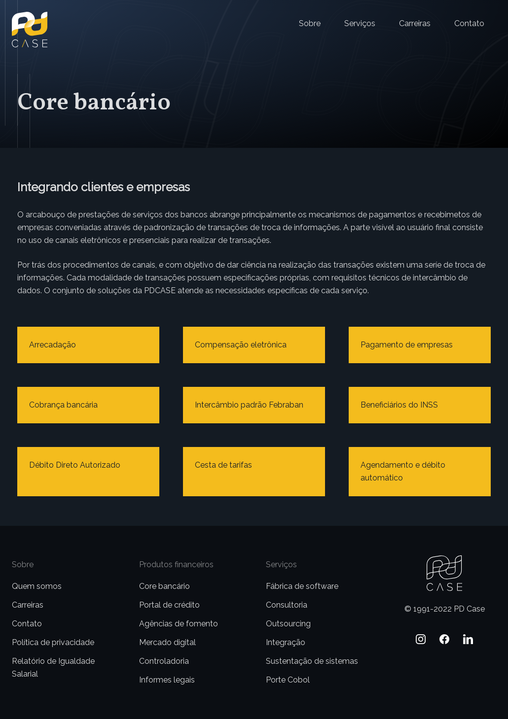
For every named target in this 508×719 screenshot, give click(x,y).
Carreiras (415, 23)
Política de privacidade (53, 642)
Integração (285, 642)
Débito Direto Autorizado (74, 465)
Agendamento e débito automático (403, 471)
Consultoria (286, 605)
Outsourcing (288, 623)
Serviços (359, 23)
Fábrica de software (302, 586)
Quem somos (37, 586)
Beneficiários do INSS (399, 405)
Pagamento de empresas (407, 344)
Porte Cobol (288, 680)
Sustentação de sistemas (312, 661)
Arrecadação (52, 344)
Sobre (310, 23)
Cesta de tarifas (223, 465)
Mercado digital (167, 642)
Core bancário (164, 586)
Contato (469, 23)
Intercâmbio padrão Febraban (249, 405)
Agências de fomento (178, 623)
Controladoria (164, 661)
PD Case (27, 18)
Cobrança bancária (63, 405)
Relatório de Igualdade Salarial (53, 667)
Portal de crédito (169, 605)
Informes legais (167, 680)
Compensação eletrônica (241, 344)
